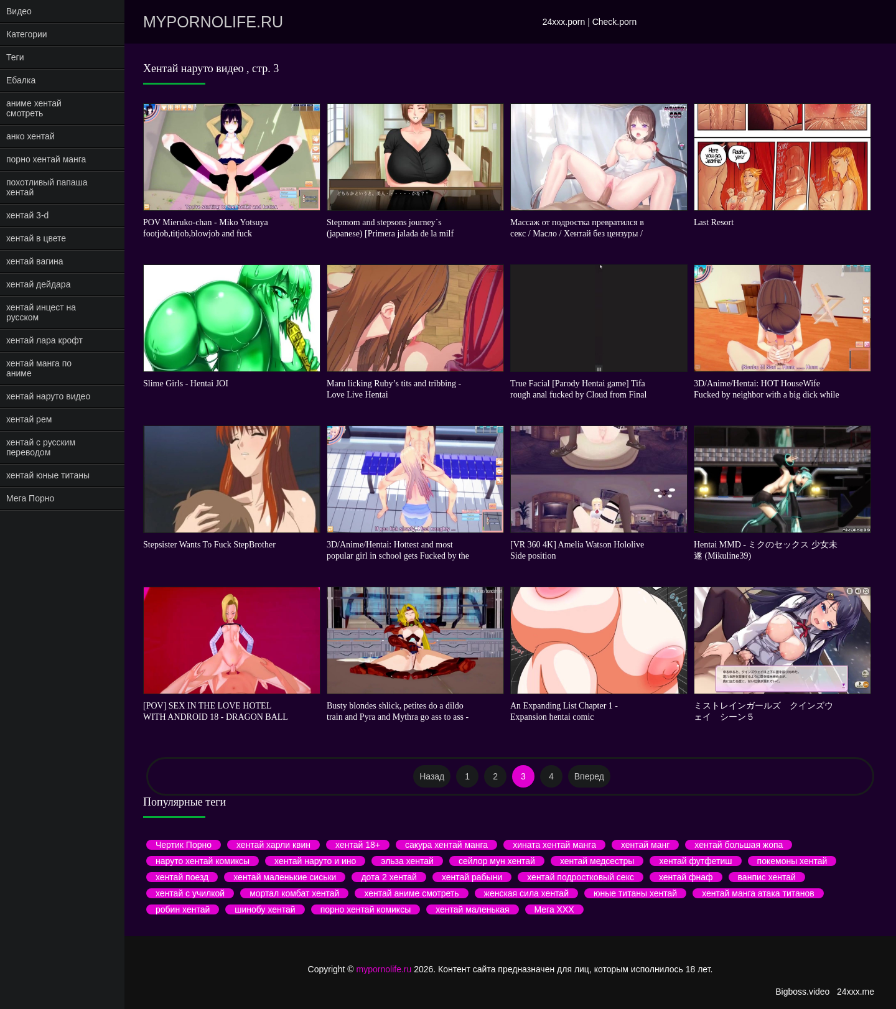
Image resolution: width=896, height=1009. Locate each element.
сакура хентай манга (446, 845)
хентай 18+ (357, 845)
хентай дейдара (38, 284)
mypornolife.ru (213, 21)
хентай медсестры (597, 861)
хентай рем (29, 419)
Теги (15, 57)
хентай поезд (182, 877)
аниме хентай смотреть (34, 108)
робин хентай (183, 909)
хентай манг (645, 845)
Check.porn (614, 22)
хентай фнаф (686, 877)
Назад (431, 776)
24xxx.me (855, 992)
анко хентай (30, 136)
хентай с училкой (190, 893)
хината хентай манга (554, 845)
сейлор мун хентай (497, 861)
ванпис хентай (767, 877)
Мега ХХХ (554, 909)
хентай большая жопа (738, 845)
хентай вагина (34, 261)
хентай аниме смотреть (411, 893)
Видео (19, 11)
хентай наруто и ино (315, 861)
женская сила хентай (526, 893)
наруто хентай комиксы (203, 861)
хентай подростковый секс (580, 877)
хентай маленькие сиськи (284, 877)
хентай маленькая (472, 909)
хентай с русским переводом (40, 447)
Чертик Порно (184, 845)
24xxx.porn (564, 22)
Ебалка (20, 80)
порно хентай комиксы (365, 909)
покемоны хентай (792, 861)
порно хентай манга (46, 159)
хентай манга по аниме (39, 368)
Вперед (589, 776)
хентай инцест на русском (41, 312)
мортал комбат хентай (294, 893)
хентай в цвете (36, 238)
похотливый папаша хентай (47, 187)
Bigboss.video (802, 992)
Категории (26, 34)
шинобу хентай (265, 909)
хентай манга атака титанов (758, 893)
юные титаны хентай (635, 893)
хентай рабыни (472, 877)
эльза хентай (407, 861)
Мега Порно (30, 498)
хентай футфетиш (695, 861)
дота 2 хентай (388, 877)
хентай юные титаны (48, 475)
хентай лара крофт (44, 340)
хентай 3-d (27, 215)
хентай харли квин (273, 845)
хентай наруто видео (48, 396)
